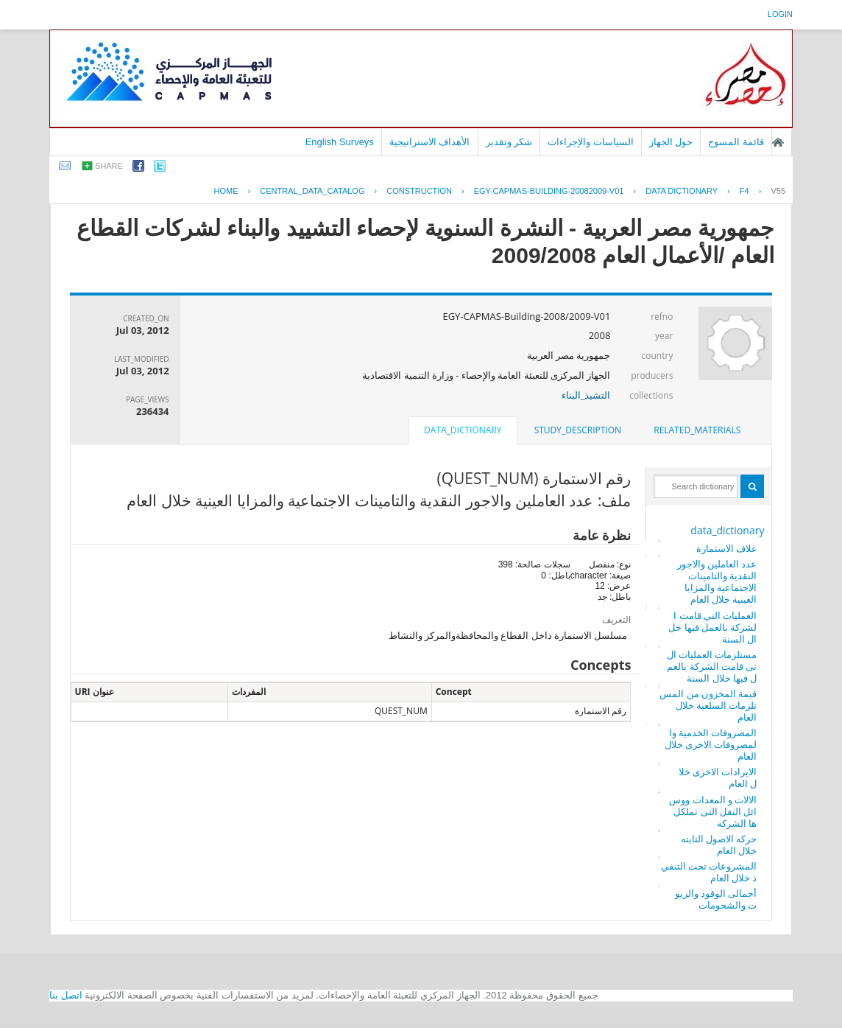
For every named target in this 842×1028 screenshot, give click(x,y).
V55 (778, 190)
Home (225, 190)
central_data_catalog (312, 190)
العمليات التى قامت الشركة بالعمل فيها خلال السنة (712, 627)
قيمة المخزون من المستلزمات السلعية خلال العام (708, 705)
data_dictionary (727, 530)
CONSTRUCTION (419, 190)
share (109, 165)
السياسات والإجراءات (591, 141)
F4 (744, 190)
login (780, 14)
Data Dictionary (681, 190)
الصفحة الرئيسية (778, 142)
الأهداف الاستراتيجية (429, 141)
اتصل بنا (65, 995)
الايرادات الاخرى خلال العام (718, 777)
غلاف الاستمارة (726, 548)
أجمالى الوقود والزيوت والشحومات (716, 899)
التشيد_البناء (586, 395)
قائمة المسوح (736, 141)
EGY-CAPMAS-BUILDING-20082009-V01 (549, 190)
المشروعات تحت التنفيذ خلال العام (709, 872)
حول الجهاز (671, 141)
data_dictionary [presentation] (462, 430)
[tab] (697, 430)
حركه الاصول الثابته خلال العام (719, 844)
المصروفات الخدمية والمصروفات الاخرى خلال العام (711, 744)
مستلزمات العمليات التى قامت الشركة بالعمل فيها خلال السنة (712, 666)
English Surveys (339, 141)
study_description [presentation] (577, 430)
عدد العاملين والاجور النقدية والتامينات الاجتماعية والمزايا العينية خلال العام (717, 581)
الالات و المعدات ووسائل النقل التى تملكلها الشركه (713, 811)
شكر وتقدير (509, 141)
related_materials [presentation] (697, 430)
